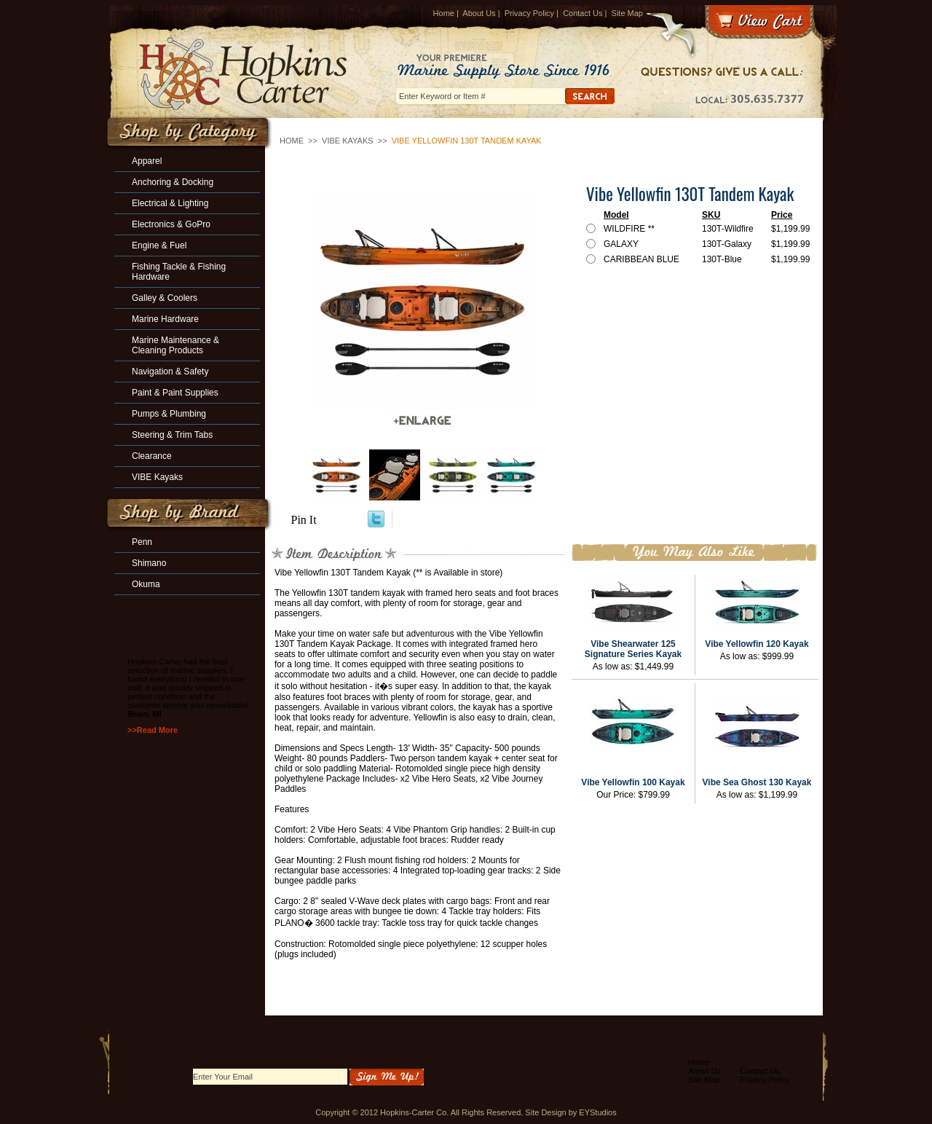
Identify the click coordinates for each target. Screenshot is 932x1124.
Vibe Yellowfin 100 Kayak (632, 782)
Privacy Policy (529, 13)
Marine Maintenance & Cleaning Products (175, 345)
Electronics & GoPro (171, 224)
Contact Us (582, 13)
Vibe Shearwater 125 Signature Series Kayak (633, 649)
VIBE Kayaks (348, 140)
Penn (142, 542)
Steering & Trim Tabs (172, 435)
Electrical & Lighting (170, 203)
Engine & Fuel (159, 245)
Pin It (304, 520)
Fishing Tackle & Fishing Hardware (179, 272)
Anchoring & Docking (172, 182)
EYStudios (597, 1112)
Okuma (146, 584)
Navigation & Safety (170, 371)
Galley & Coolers (164, 298)
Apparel (147, 161)
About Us (478, 13)
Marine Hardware (165, 319)
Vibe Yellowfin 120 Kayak (756, 644)
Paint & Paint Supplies (175, 393)
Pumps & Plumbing (169, 414)
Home (443, 13)
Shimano (149, 563)
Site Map (627, 13)
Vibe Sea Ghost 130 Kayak (757, 782)
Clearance (152, 456)
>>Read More (152, 730)
